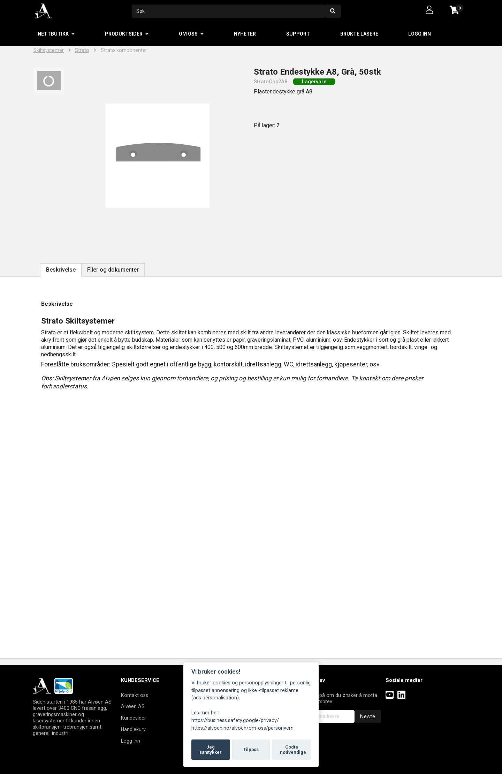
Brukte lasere (359, 34)
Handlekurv (133, 729)
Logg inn (419, 34)
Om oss (188, 34)
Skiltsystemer (48, 50)
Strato (82, 50)
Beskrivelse (61, 269)
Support (298, 34)
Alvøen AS (133, 706)
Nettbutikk (53, 34)
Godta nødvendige (293, 749)
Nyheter (245, 34)
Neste (367, 716)
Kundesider (133, 718)
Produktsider (124, 34)
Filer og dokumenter (113, 269)
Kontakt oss (134, 695)
